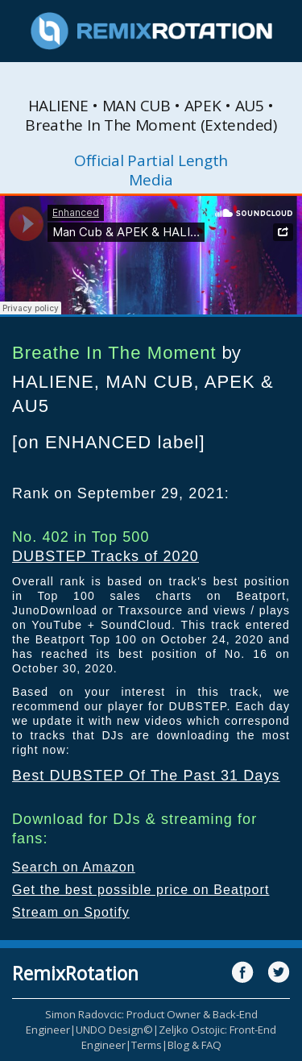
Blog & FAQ (194, 1045)
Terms (146, 1045)
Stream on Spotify (71, 912)
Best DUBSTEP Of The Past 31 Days (146, 776)
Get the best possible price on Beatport (141, 890)
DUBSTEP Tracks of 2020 (105, 556)
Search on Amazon (73, 867)
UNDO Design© (114, 1029)
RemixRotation (75, 973)
